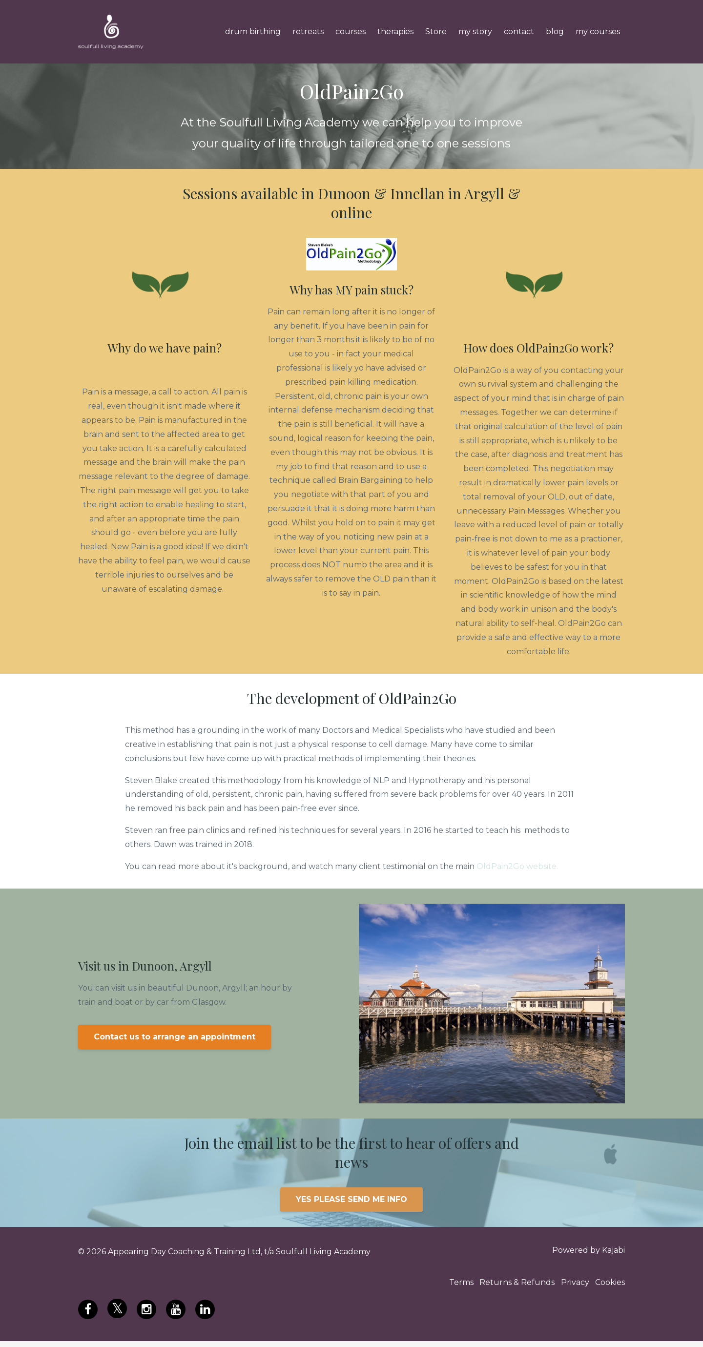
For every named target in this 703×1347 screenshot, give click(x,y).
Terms (444, 1286)
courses (350, 31)
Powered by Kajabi (588, 1251)
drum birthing (253, 31)
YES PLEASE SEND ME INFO (351, 1199)
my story (475, 31)
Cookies (610, 1286)
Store (436, 31)
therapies (395, 31)
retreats (308, 31)
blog (555, 31)
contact (519, 31)
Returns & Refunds (505, 1286)
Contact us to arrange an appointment (174, 1036)
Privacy (569, 1286)
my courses (598, 31)
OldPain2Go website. (517, 866)
